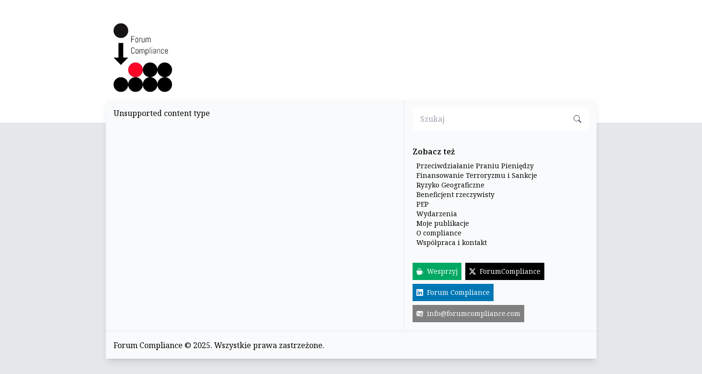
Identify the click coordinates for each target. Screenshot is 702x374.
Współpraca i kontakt (451, 242)
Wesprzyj (437, 271)
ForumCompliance (505, 271)
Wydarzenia (436, 213)
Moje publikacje (442, 223)
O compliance (438, 232)
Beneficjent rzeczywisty (455, 194)
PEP (422, 204)
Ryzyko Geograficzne (450, 184)
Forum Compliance (453, 292)
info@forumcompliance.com (468, 313)
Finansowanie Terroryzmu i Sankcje (476, 175)
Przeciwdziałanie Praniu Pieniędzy (475, 165)
